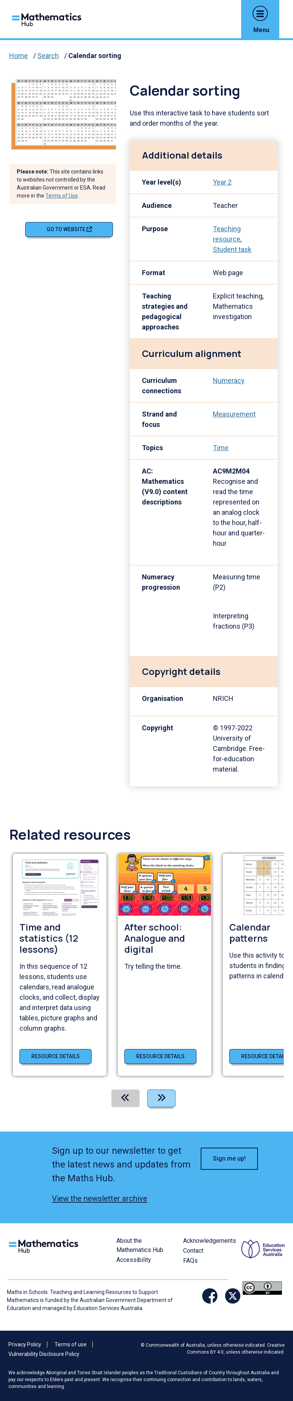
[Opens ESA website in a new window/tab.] (264, 1258)
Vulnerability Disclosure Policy (43, 1354)
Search (48, 56)
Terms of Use (61, 196)
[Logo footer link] (45, 1245)
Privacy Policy (24, 1344)
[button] (260, 13)
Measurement (234, 414)
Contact (193, 1250)
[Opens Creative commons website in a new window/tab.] (262, 1287)
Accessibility (133, 1259)
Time (221, 448)
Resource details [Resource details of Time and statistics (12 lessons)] (55, 1056)
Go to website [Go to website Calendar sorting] (69, 229)
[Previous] (125, 1098)
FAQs (190, 1260)
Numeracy (229, 380)
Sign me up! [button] (229, 1158)
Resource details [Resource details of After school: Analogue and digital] (160, 1056)
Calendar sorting (94, 56)
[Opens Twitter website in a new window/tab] (232, 1296)
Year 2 (222, 182)
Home (18, 56)
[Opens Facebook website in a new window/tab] (209, 1296)
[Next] (161, 1098)
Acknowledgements (209, 1240)
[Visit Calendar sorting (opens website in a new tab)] (68, 112)
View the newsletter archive (99, 1198)
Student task (232, 249)
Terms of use (71, 1344)
